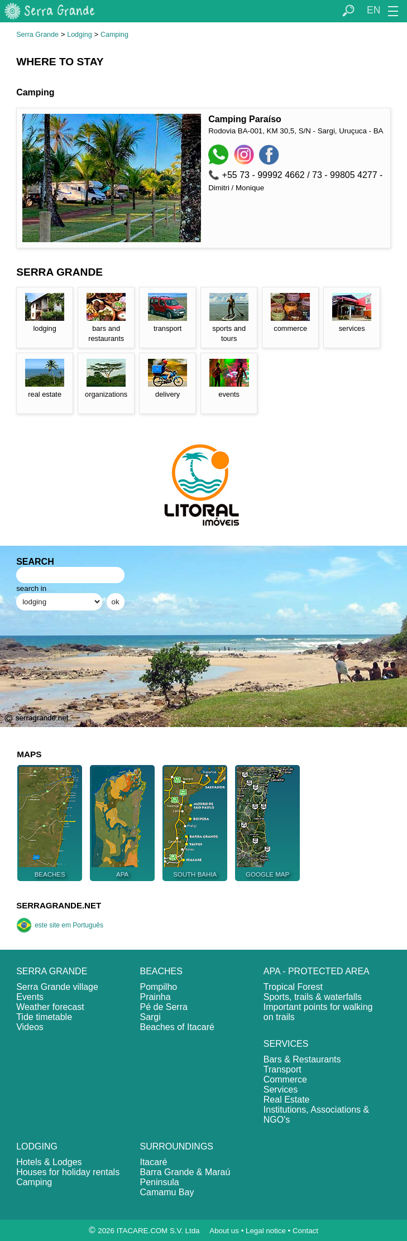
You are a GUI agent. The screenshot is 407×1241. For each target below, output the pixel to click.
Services (281, 1089)
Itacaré (153, 1162)
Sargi (150, 1017)
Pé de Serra (163, 1007)
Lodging (79, 35)
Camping (114, 35)
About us (224, 1230)
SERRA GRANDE (51, 971)
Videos (30, 1027)
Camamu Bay (167, 1192)
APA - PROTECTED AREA (317, 971)
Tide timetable (44, 1017)
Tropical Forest (293, 987)
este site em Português (59, 925)
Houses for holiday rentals (67, 1172)
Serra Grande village (57, 987)
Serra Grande (37, 35)
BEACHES (161, 971)
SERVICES (286, 1043)
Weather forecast (50, 1007)
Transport (282, 1069)
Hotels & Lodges (49, 1162)
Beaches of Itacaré (177, 1027)
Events (30, 997)
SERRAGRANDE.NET (58, 905)
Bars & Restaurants (302, 1059)
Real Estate (287, 1099)
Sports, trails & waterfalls (313, 997)
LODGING (37, 1146)
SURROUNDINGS (176, 1146)
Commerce (285, 1079)
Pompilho (158, 987)
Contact (305, 1230)
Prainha (155, 997)
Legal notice (266, 1230)
